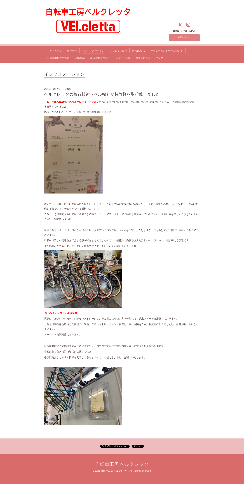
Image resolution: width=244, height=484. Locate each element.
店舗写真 (80, 58)
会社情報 (72, 51)
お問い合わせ (184, 37)
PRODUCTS (138, 51)
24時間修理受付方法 (58, 58)
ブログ (159, 58)
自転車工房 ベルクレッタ (122, 464)
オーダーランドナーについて (166, 51)
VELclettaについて (100, 58)
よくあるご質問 (118, 51)
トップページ (54, 51)
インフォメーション (93, 51)
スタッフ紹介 (122, 58)
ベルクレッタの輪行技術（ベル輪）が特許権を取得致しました (102, 94)
